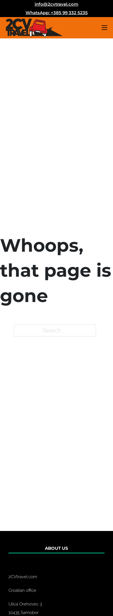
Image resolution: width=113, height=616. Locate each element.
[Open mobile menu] (104, 27)
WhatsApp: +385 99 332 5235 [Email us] (57, 12)
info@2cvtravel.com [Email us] (56, 4)
